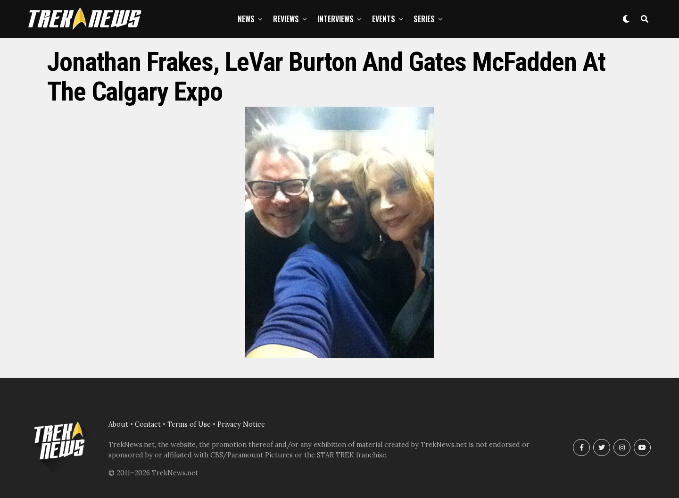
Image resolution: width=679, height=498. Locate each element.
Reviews (286, 19)
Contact (148, 424)
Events (383, 19)
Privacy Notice (241, 424)
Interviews (335, 19)
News (246, 19)
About (118, 424)
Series (424, 19)
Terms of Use (189, 424)
